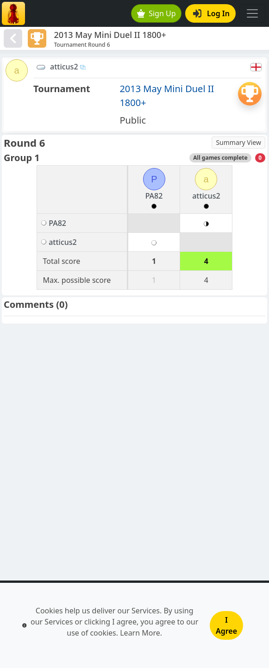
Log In (211, 13)
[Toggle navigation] (252, 13)
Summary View (238, 142)
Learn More (140, 633)
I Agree (226, 625)
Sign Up (156, 13)
